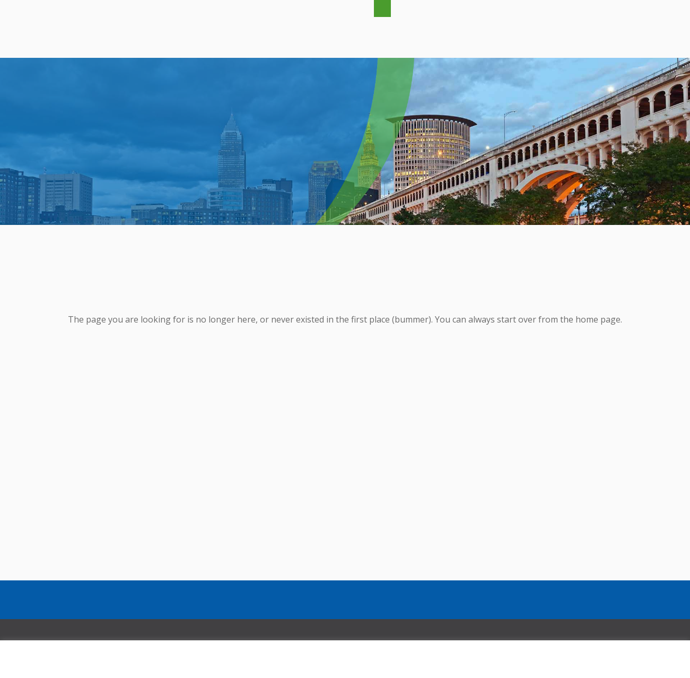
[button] (382, 8)
